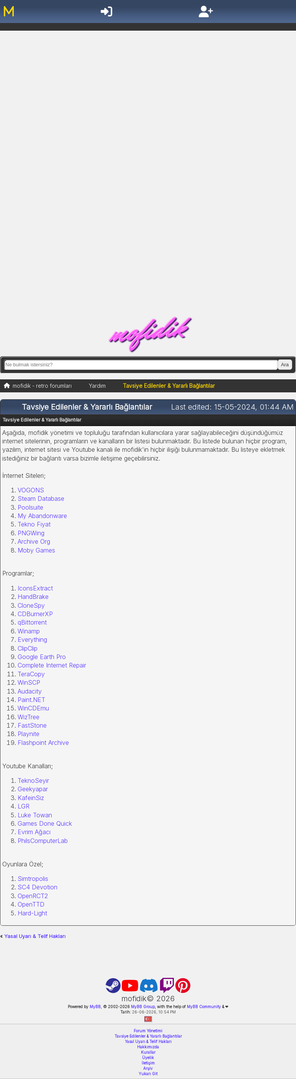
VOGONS (31, 490)
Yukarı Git (148, 1073)
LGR (23, 806)
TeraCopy (31, 674)
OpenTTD (31, 904)
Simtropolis (33, 878)
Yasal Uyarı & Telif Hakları (34, 936)
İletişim (148, 1063)
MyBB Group (142, 1006)
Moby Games (36, 550)
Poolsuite (30, 507)
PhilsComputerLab (43, 841)
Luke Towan (35, 815)
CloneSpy (31, 605)
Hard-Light (32, 913)
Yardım (97, 385)
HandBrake (33, 596)
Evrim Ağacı (34, 832)
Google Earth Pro (42, 657)
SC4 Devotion (37, 887)
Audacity (30, 691)
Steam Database (41, 498)
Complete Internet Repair (52, 665)
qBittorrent (32, 622)
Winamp (29, 631)
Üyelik (148, 1057)
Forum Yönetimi (148, 1030)
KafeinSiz (31, 798)
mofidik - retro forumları (42, 385)
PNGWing (31, 533)
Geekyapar (33, 789)
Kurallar (148, 1052)
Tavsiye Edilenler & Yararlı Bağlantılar (148, 1036)
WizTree (28, 717)
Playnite (28, 734)
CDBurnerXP (35, 614)
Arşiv (148, 1068)
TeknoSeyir (33, 780)
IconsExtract (35, 588)
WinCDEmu (33, 708)
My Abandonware (42, 516)
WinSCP (29, 682)
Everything (32, 639)
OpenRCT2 (33, 896)
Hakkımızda (148, 1047)
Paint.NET (31, 699)
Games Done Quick (45, 823)
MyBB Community (204, 1006)
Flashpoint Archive (43, 742)
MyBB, (96, 1006)
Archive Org (34, 541)
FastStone (32, 725)
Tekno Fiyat (34, 524)
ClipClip (28, 648)
